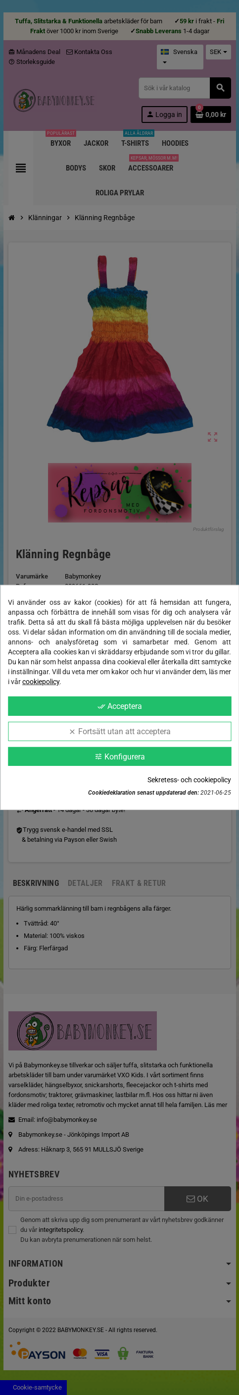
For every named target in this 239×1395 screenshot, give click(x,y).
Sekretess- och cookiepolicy (189, 780)
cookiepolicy (40, 682)
